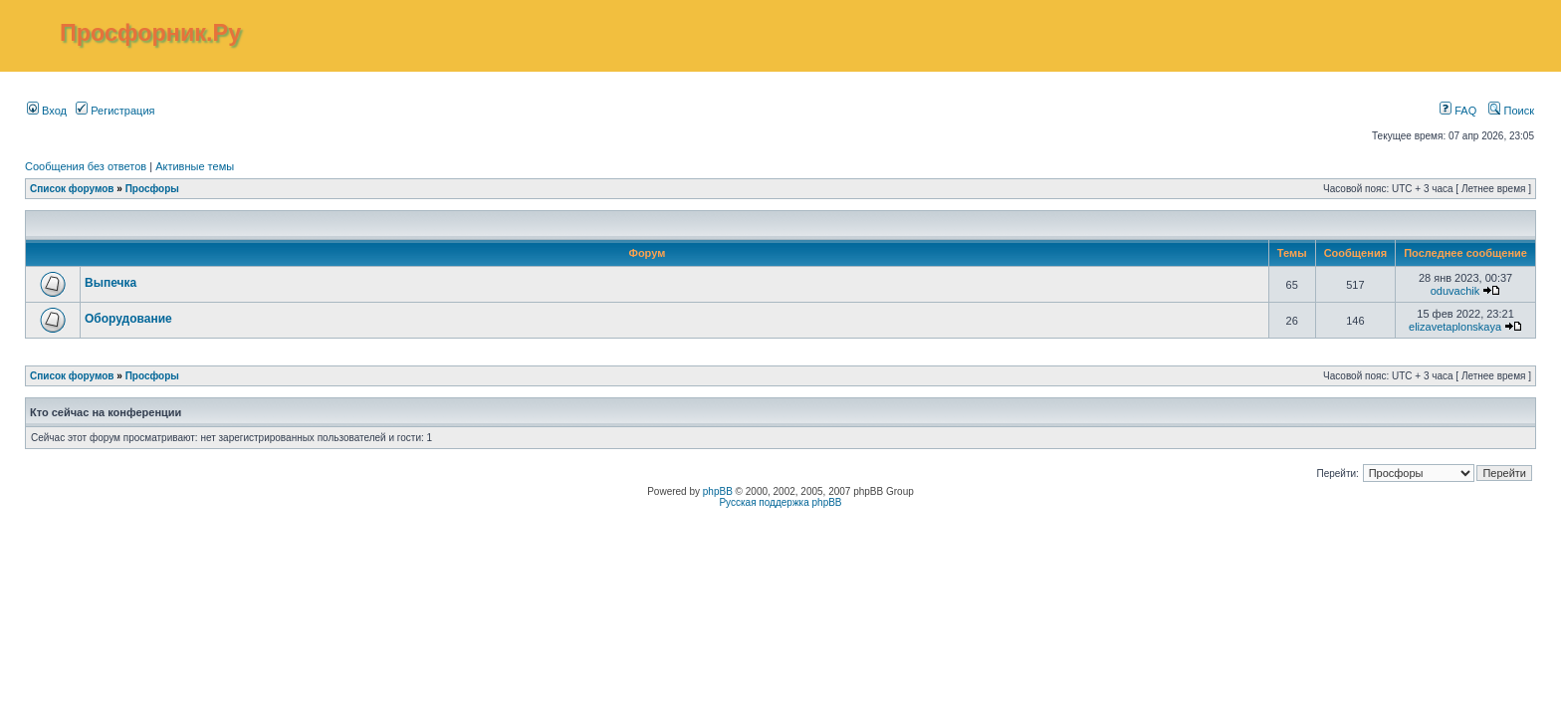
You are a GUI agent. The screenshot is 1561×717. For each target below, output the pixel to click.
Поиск (1511, 111)
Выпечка (110, 283)
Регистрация (115, 111)
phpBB (718, 491)
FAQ (1458, 111)
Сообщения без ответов (85, 166)
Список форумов (72, 188)
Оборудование (128, 319)
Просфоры (152, 188)
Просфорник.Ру (150, 33)
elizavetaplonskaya (1455, 327)
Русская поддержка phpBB (780, 502)
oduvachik (1455, 291)
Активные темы (194, 166)
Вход (47, 111)
